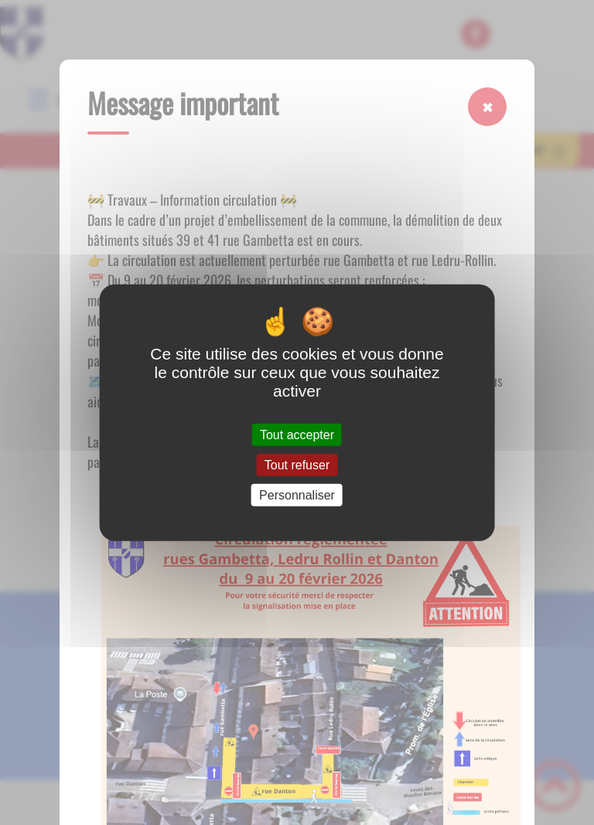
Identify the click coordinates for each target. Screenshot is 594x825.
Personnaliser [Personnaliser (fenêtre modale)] (297, 495)
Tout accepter (297, 434)
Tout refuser (297, 464)
